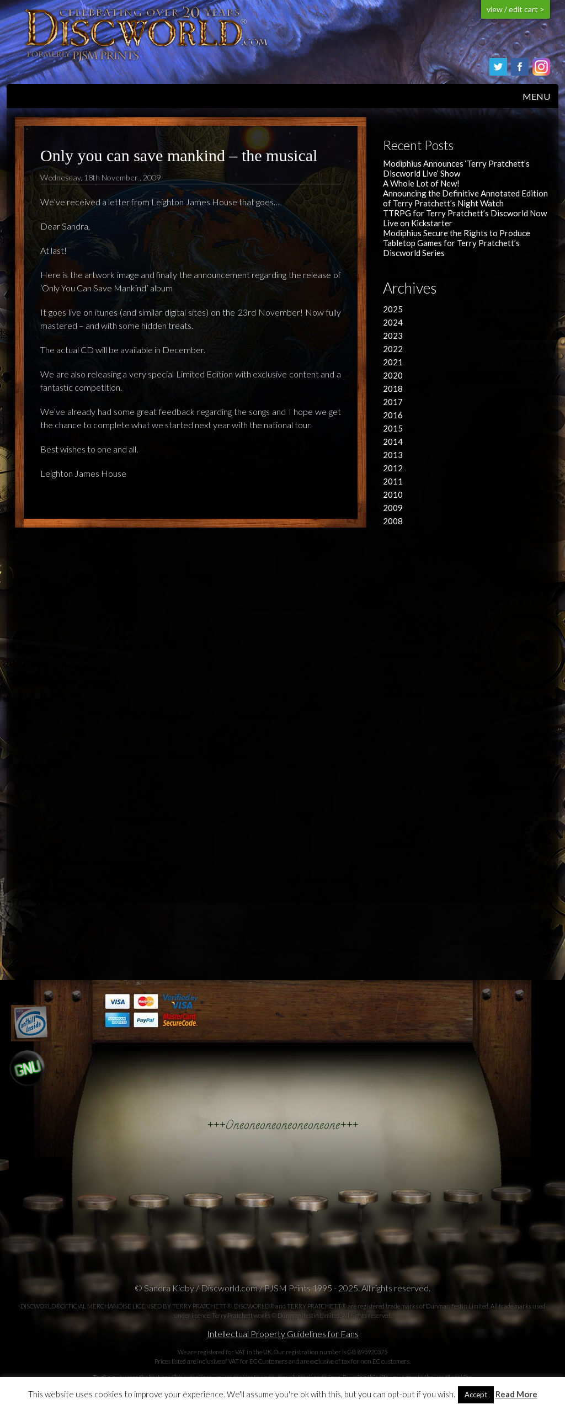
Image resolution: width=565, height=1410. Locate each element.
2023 (393, 335)
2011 (393, 481)
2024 (393, 322)
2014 (393, 441)
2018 (393, 388)
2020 (393, 375)
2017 (393, 402)
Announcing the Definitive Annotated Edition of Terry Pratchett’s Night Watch (465, 198)
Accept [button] (476, 1394)
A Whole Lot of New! (421, 183)
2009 (393, 508)
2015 (393, 428)
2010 (393, 494)
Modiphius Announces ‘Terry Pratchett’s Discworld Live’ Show (456, 168)
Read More (516, 1394)
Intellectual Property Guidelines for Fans (283, 1333)
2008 (393, 521)
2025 (393, 309)
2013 (393, 455)
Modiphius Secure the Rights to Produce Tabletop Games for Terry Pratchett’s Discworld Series (456, 243)
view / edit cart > (516, 9)
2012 (393, 468)
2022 (393, 349)
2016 (393, 415)
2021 (393, 362)
